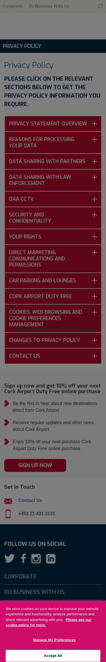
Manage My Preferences (54, 643)
